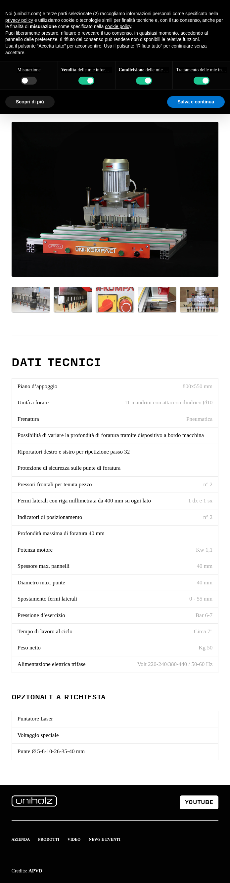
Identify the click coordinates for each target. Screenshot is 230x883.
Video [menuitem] (74, 839)
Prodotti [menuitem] (48, 839)
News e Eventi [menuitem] (104, 839)
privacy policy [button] (19, 20)
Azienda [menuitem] (21, 839)
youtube (199, 802)
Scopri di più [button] (30, 101)
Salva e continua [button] (196, 101)
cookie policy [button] (118, 26)
